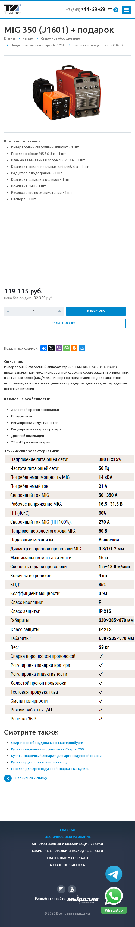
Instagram (61, 889)
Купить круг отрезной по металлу (39, 762)
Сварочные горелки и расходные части (67, 851)
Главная (67, 829)
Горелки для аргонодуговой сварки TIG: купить (50, 769)
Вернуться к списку (25, 778)
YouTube (72, 889)
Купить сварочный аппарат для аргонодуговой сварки (56, 756)
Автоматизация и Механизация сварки (67, 844)
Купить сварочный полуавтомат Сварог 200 (47, 749)
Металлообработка (67, 865)
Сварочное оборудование (67, 836)
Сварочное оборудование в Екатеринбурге (47, 743)
